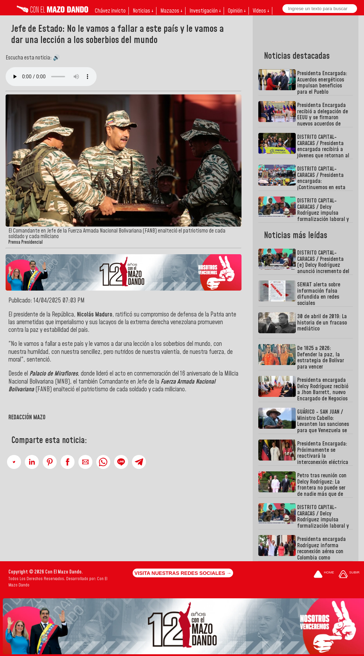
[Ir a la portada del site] (324, 575)
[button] (14, 462)
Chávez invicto (110, 11)
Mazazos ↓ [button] (171, 11)
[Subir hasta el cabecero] (349, 575)
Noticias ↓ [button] (143, 11)
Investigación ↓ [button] (205, 11)
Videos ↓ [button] (261, 11)
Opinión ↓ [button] (237, 11)
